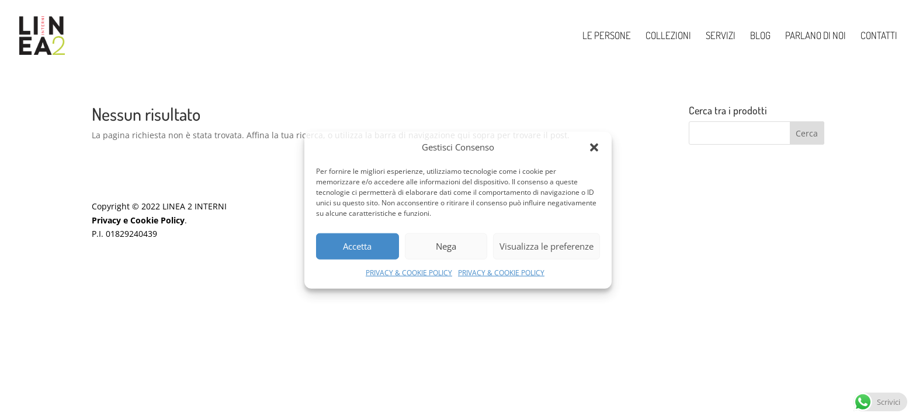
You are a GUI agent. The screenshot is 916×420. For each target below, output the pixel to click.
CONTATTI (879, 36)
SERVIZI (720, 36)
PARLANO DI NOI (815, 36)
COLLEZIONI (668, 36)
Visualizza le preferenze (546, 246)
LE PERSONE (606, 36)
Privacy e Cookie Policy (138, 220)
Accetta (357, 246)
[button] (594, 147)
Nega (446, 246)
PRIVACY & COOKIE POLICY (409, 273)
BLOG (760, 36)
